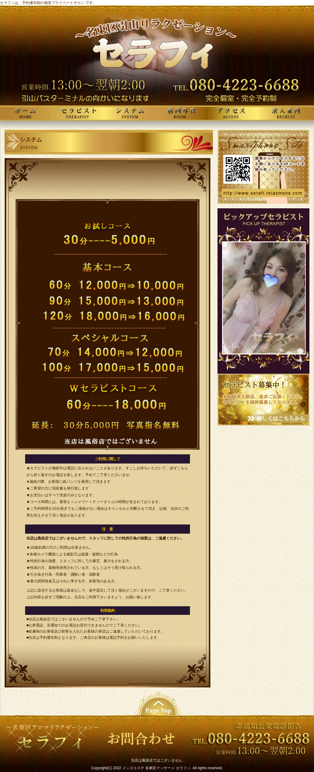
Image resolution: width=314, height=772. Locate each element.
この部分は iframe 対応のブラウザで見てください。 (264, 298)
